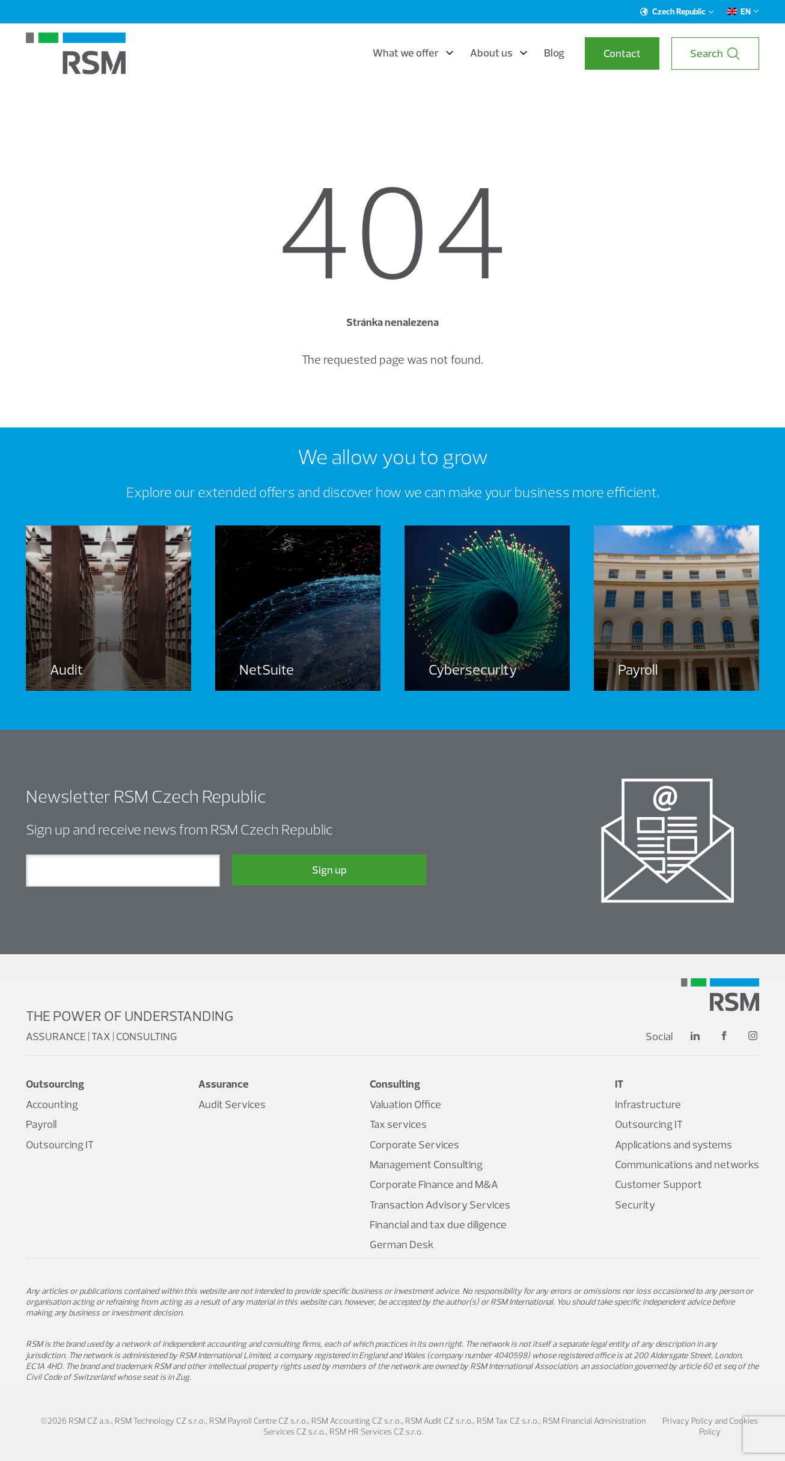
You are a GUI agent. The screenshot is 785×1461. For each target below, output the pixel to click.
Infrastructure (648, 1104)
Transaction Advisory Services (440, 1204)
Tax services (398, 1124)
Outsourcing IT (60, 1144)
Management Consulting (426, 1164)
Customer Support (658, 1184)
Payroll (41, 1124)
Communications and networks (687, 1164)
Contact (622, 53)
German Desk (402, 1244)
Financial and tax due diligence (438, 1224)
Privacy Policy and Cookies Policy (710, 1426)
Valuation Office (405, 1104)
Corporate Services (414, 1144)
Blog (554, 53)
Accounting (52, 1104)
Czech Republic (677, 11)
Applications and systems (673, 1144)
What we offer (413, 53)
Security (635, 1204)
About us (498, 53)
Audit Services (232, 1104)
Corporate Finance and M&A (434, 1184)
